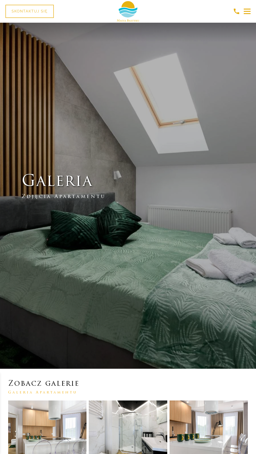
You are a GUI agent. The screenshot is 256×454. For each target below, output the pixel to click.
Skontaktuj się (30, 11)
